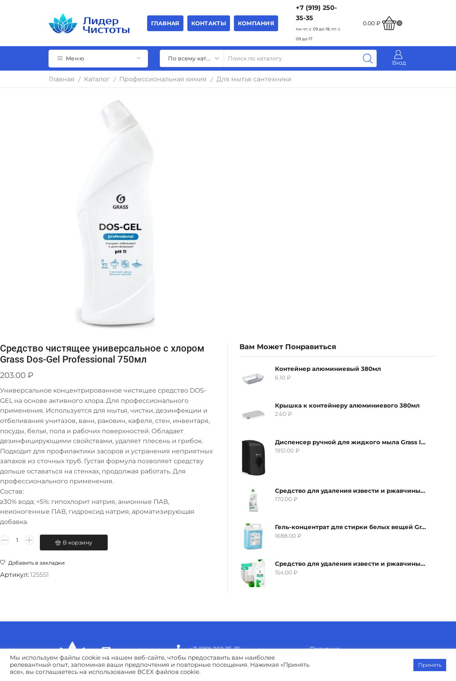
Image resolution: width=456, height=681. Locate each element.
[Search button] (368, 58)
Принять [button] (429, 665)
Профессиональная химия (163, 79)
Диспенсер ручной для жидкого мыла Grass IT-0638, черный (348, 201)
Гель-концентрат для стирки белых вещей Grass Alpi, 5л (348, 286)
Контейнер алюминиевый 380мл (348, 128)
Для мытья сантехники (254, 79)
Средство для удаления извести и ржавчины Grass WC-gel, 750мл (348, 323)
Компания (256, 23)
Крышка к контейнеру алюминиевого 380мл (348, 164)
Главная (165, 23)
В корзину (201, 481)
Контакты (208, 23)
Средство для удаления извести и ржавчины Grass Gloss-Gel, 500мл (348, 249)
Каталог (97, 79)
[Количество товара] (180, 465)
